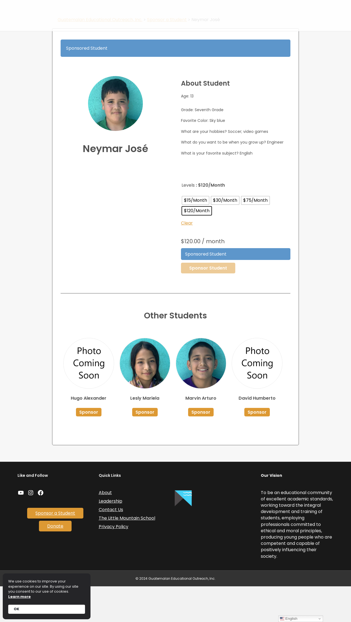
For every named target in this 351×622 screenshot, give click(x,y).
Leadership (110, 536)
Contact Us (290, 10)
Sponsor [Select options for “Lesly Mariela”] (144, 447)
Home (136, 10)
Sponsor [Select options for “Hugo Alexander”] (88, 447)
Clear (187, 258)
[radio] (195, 236)
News (154, 10)
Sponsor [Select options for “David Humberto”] (257, 447)
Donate (205, 24)
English (288, 619)
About (172, 10)
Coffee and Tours (254, 10)
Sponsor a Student (209, 10)
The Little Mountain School (127, 554)
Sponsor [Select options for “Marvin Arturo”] (200, 447)
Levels (188, 220)
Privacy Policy (113, 562)
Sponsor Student (208, 303)
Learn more (19, 596)
